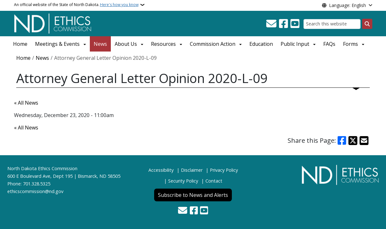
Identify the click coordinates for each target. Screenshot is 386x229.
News (100, 43)
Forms (350, 43)
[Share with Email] (364, 140)
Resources (163, 43)
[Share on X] (353, 140)
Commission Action (212, 43)
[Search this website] (332, 24)
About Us (126, 43)
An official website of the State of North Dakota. (76, 5)
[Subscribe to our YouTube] (294, 23)
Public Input (295, 43)
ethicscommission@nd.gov (35, 191)
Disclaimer (192, 170)
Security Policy (183, 181)
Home (20, 43)
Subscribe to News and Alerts (193, 194)
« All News (26, 102)
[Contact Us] (271, 23)
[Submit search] (367, 24)
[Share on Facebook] (342, 140)
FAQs (329, 43)
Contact (213, 181)
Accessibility (161, 170)
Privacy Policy (224, 170)
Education (261, 43)
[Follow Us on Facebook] (283, 23)
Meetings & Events (57, 43)
